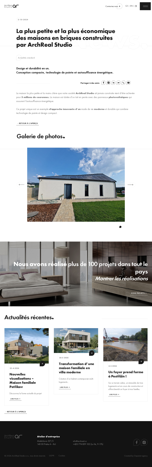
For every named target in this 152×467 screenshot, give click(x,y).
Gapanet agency (141, 454)
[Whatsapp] (123, 83)
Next (131, 185)
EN (127, 6)
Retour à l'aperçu (28, 123)
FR (132, 6)
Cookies (61, 454)
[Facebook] (104, 83)
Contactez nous (107, 6)
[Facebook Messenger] (118, 83)
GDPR (51, 454)
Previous (20, 185)
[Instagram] (109, 83)
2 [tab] (124, 227)
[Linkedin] (114, 83)
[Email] (128, 83)
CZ (122, 6)
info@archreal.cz (80, 439)
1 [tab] (120, 227)
